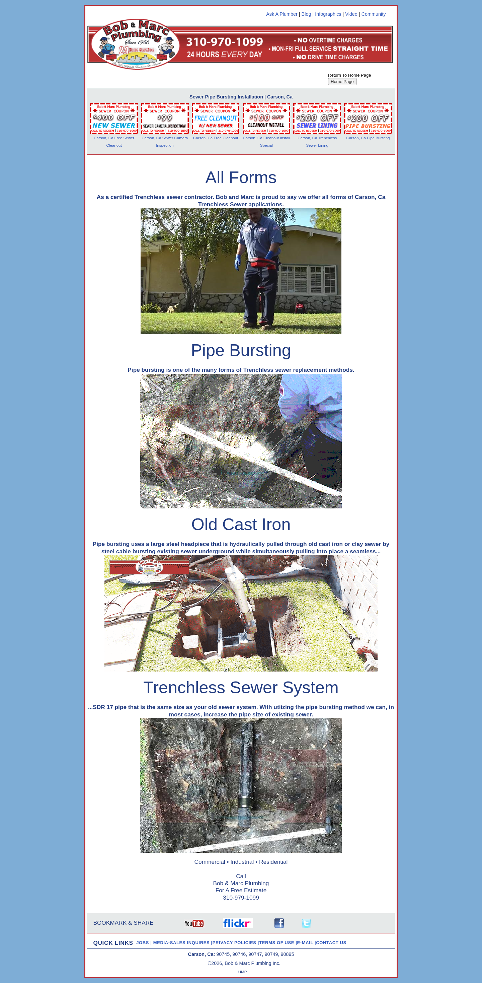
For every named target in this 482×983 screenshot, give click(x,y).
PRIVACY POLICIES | (236, 942)
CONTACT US (331, 942)
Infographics (328, 14)
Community (374, 14)
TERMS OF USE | (278, 942)
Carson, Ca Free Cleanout (215, 138)
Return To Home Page (349, 75)
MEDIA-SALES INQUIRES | (183, 942)
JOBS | (144, 942)
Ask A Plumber (282, 14)
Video (351, 14)
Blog (306, 14)
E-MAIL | (306, 942)
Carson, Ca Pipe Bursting (368, 138)
